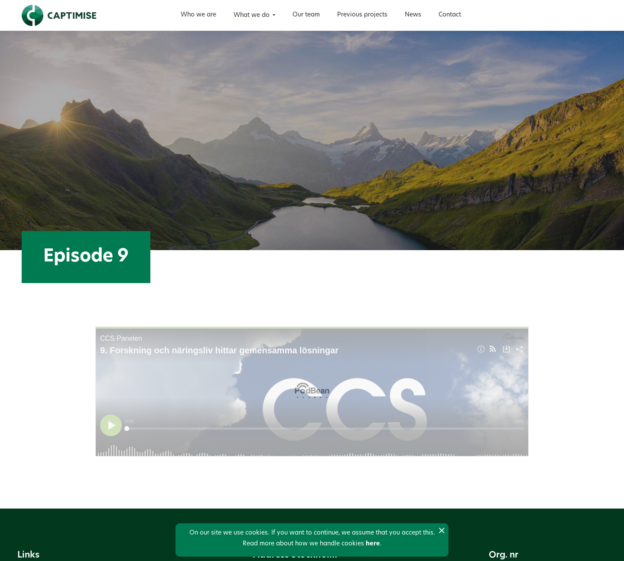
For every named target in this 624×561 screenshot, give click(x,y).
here (373, 544)
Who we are (198, 15)
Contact (450, 15)
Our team (306, 15)
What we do (252, 15)
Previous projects (362, 15)
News (413, 15)
